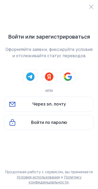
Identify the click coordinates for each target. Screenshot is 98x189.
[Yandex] (49, 76)
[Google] (68, 76)
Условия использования (38, 177)
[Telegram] (30, 76)
